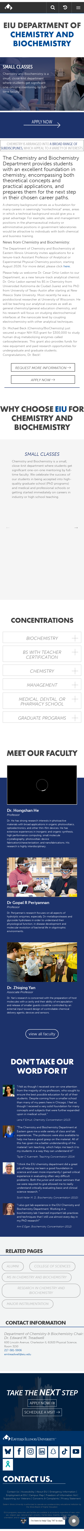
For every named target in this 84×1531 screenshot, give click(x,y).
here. (66, 266)
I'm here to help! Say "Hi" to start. (47, 1520)
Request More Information (43, 368)
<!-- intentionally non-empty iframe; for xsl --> (42, 785)
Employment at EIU (16, 1495)
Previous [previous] (8, 527)
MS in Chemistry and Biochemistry (37, 1277)
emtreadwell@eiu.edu (17, 1354)
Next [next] (76, 527)
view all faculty (42, 1033)
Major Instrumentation (27, 1304)
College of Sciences (52, 1266)
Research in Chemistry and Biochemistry (41, 1290)
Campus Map (36, 1495)
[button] (73, 1520)
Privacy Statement (71, 1498)
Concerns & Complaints (46, 1498)
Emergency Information (63, 1491)
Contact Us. (27, 1479)
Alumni (13, 1266)
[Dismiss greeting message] (64, 1518)
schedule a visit (42, 1412)
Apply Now (43, 380)
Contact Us (13, 1491)
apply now (42, 1403)
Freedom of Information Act (61, 1495)
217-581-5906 (13, 1350)
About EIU (41, 1491)
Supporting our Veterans (17, 1498)
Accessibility (27, 1491)
